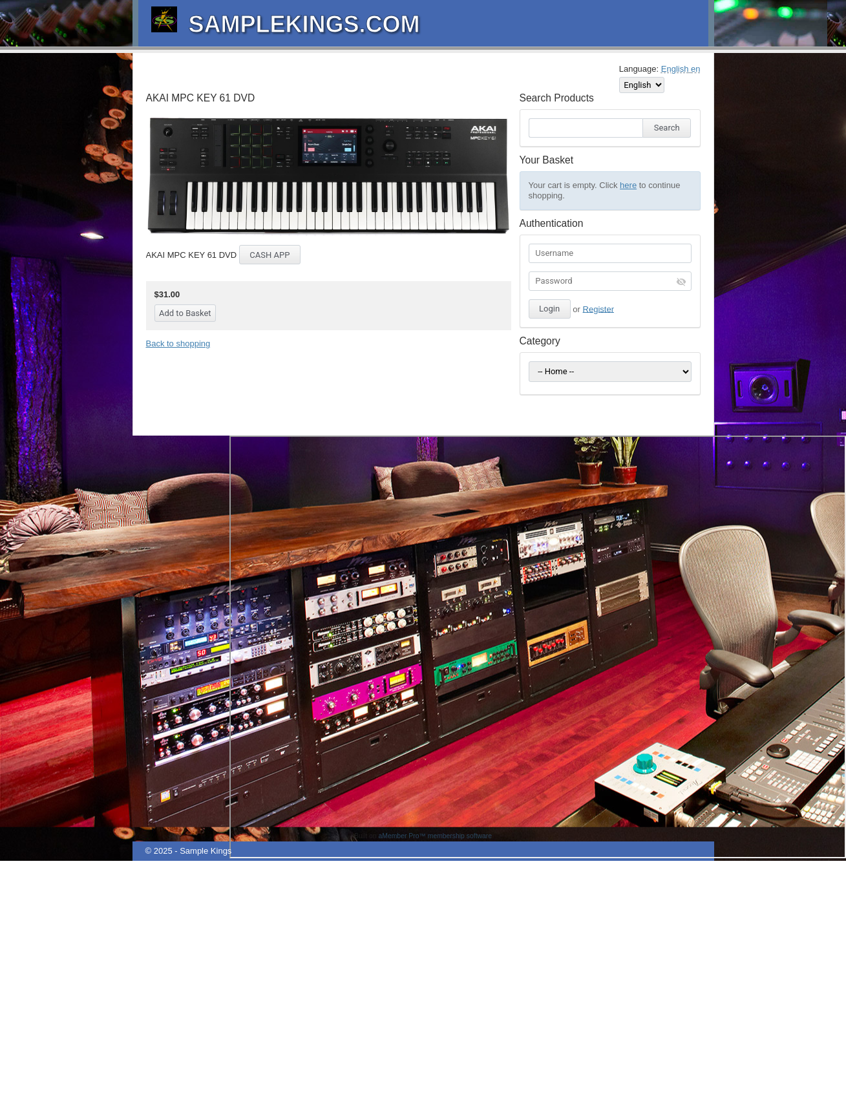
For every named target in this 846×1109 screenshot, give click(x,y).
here (628, 185)
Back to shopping (178, 343)
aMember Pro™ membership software (435, 836)
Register (598, 308)
